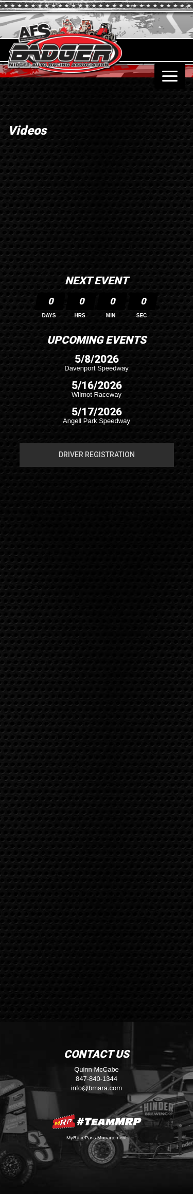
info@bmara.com (96, 1088)
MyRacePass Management (96, 1137)
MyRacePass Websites (96, 1122)
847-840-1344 (96, 1079)
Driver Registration (97, 454)
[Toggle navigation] (169, 76)
